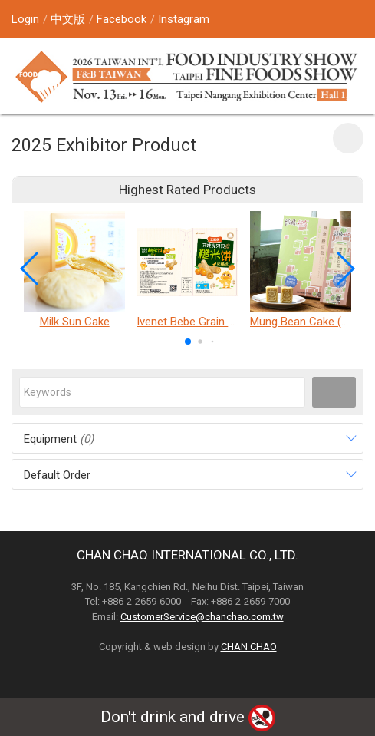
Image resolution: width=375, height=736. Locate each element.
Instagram (183, 19)
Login (25, 19)
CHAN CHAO (249, 646)
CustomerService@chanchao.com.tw (202, 616)
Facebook (121, 19)
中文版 (68, 19)
